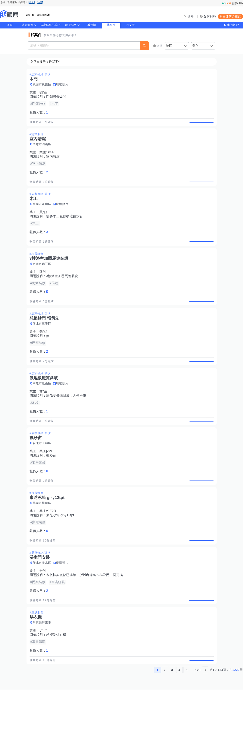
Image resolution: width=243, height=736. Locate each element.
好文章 (130, 24)
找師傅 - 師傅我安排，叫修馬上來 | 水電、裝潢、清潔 (9, 14)
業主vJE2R (49, 543)
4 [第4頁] (179, 716)
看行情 (91, 24)
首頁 (10, 24)
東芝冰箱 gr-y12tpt (61, 548)
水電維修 (27, 24)
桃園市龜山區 (43, 213)
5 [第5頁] (187, 716)
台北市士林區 (43, 471)
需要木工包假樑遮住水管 (65, 225)
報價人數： (40, 112)
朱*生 (45, 608)
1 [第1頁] (157, 716)
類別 (195, 45)
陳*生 (45, 286)
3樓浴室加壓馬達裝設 (63, 290)
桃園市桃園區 (43, 84)
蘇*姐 (45, 350)
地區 (169, 45)
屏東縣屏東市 (43, 664)
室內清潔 (54, 161)
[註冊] (40, 2)
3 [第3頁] (172, 716)
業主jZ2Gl (48, 479)
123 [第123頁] (198, 716)
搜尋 (191, 16)
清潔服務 (70, 24)
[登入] (32, 2)
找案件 (111, 24)
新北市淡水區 (43, 600)
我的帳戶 (233, 24)
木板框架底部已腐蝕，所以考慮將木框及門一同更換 (85, 612)
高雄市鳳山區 (43, 406)
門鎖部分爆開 (57, 97)
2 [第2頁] (165, 716)
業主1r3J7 (48, 157)
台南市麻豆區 (43, 278)
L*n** (45, 672)
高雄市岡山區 (43, 149)
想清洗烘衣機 (57, 676)
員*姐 (45, 221)
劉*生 (45, 92)
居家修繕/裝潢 (49, 24)
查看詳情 (200, 124)
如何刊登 (210, 16)
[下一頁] (205, 716)
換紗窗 (52, 483)
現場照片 (63, 84)
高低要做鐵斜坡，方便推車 (67, 419)
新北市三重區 (43, 342)
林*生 (45, 414)
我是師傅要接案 (230, 16)
